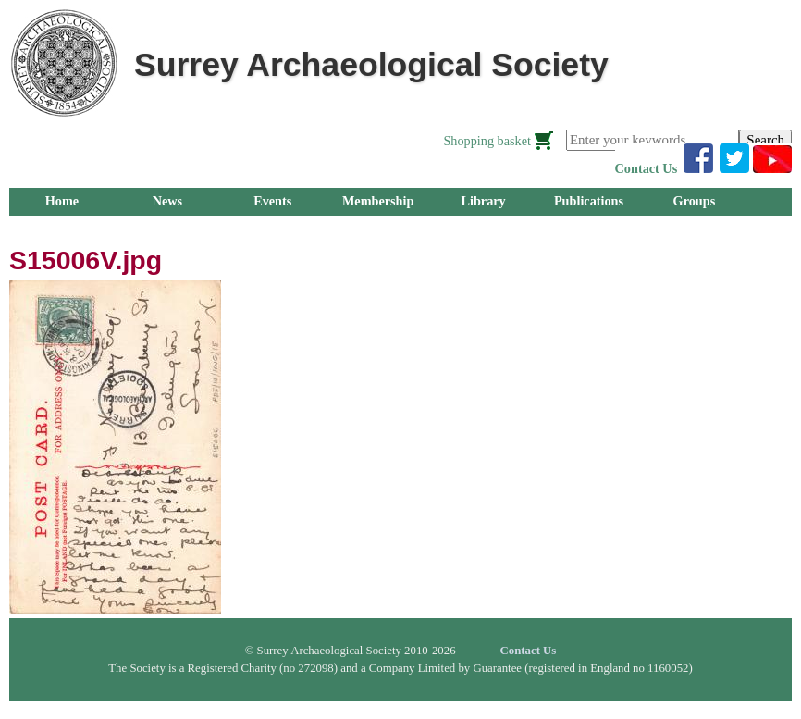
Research (62, 228)
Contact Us (646, 168)
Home (62, 200)
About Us (272, 228)
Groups (694, 200)
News (167, 200)
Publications (588, 200)
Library (483, 200)
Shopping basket (487, 140)
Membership (378, 200)
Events (272, 200)
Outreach (167, 228)
